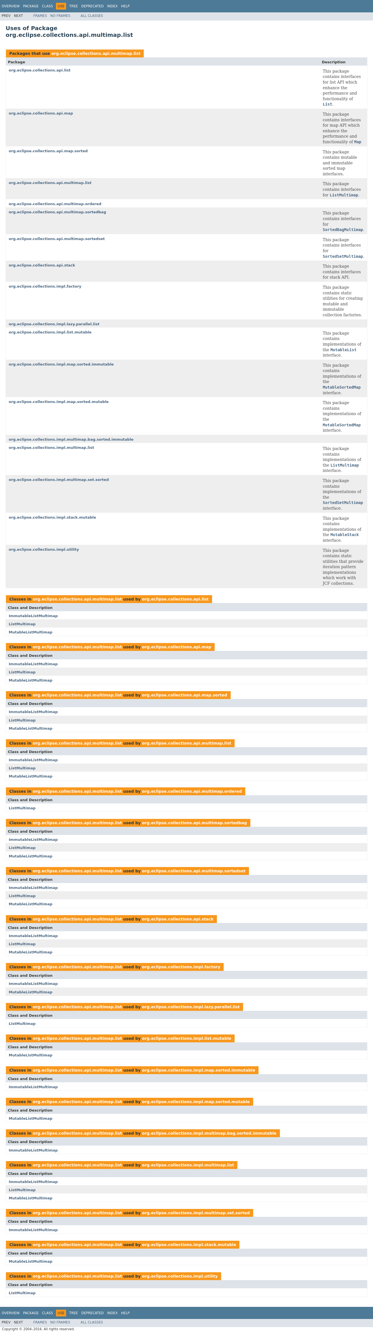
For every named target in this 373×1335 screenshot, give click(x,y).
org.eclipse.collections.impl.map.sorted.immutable (61, 364)
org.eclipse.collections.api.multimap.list (95, 53)
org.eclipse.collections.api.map (41, 113)
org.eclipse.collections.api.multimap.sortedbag (57, 212)
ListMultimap (22, 624)
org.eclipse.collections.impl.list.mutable (50, 332)
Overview (11, 6)
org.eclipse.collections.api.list (40, 70)
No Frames (60, 16)
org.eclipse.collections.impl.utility (44, 549)
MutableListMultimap (30, 632)
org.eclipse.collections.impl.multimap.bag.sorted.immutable (71, 439)
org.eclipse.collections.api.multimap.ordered (55, 204)
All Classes (92, 16)
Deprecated (92, 6)
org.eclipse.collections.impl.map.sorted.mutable (59, 402)
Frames (40, 16)
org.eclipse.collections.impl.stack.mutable (52, 517)
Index (112, 6)
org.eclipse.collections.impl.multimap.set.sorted (59, 480)
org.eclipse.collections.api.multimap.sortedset (57, 239)
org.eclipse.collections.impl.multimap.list (51, 447)
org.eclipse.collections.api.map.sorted (48, 151)
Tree (73, 6)
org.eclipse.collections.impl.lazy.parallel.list (54, 324)
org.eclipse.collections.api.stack (42, 265)
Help (125, 6)
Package (31, 6)
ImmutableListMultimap (33, 616)
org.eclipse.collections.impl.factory (45, 286)
